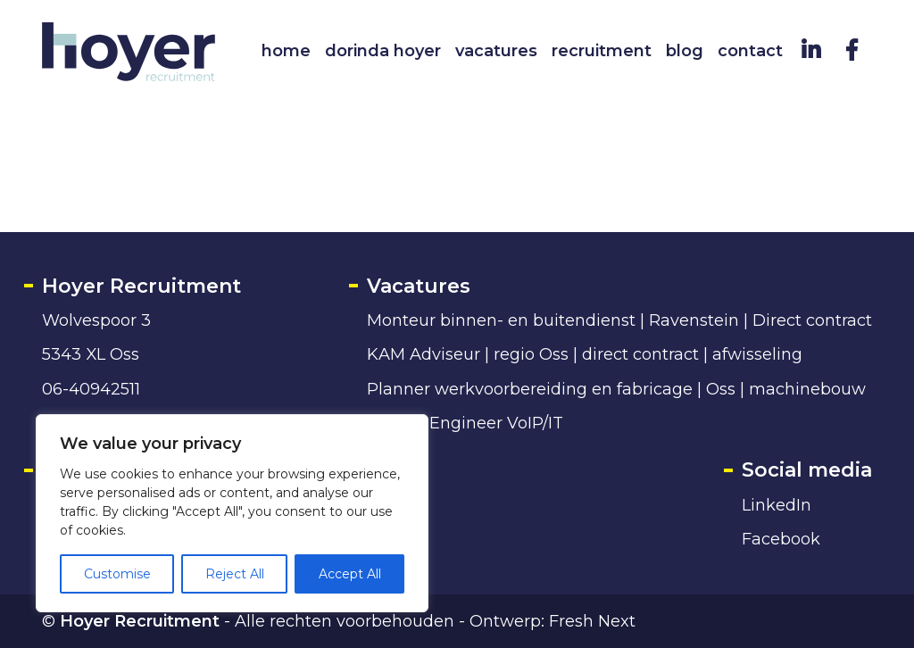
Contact (750, 51)
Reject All (234, 574)
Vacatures (496, 51)
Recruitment (602, 51)
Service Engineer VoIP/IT (465, 422)
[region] (232, 513)
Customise (117, 574)
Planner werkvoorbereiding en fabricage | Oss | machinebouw (616, 388)
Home (286, 51)
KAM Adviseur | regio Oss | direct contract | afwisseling (584, 354)
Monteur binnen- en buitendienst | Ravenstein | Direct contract (619, 320)
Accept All (350, 574)
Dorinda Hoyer (383, 51)
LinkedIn (776, 504)
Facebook (781, 538)
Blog (684, 51)
